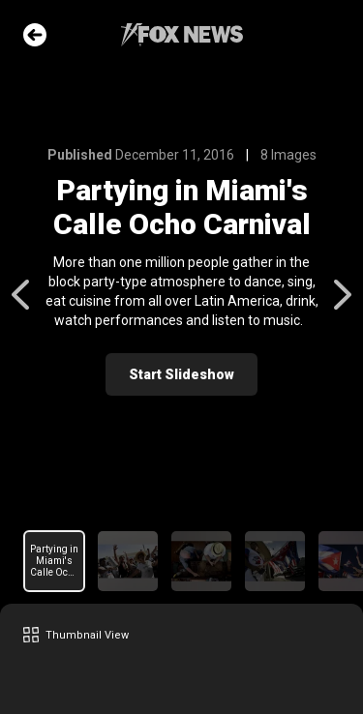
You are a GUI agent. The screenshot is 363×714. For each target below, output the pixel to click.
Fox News (182, 34)
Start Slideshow (181, 374)
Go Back (34, 34)
